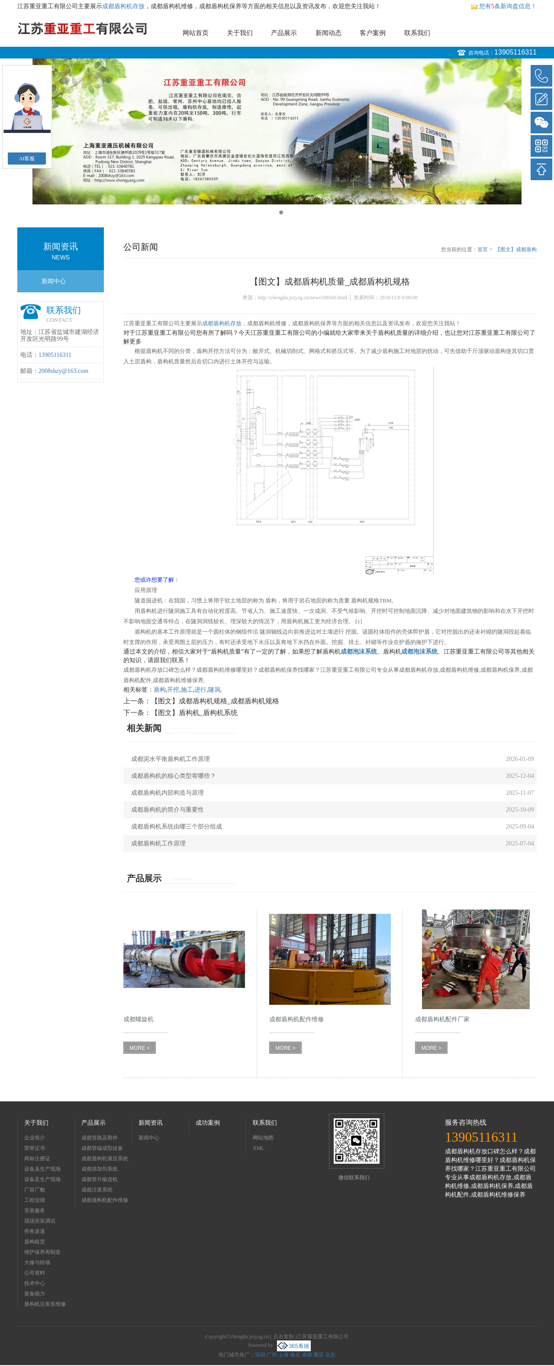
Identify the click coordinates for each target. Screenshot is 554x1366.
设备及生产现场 (42, 1169)
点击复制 (283, 1337)
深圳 (260, 1355)
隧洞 (214, 689)
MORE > (139, 1048)
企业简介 (34, 1138)
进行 (200, 689)
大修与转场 (37, 1262)
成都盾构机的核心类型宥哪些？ (173, 776)
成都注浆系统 (97, 1190)
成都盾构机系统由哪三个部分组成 (176, 826)
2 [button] (281, 212)
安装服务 (34, 1210)
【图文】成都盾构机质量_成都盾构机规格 (516, 249)
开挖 (173, 689)
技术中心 (34, 1283)
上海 (283, 1355)
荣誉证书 (34, 1148)
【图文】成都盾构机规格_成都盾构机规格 (215, 701)
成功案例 (208, 1123)
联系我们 (417, 32)
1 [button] (273, 212)
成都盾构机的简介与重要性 (167, 809)
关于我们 (240, 32)
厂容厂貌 (34, 1190)
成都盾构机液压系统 (104, 1159)
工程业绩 (34, 1200)
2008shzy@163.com (63, 371)
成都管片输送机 (99, 1179)
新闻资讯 (150, 1123)
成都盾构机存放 (123, 6)
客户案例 (373, 32)
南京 (295, 1355)
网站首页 (196, 32)
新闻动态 (328, 32)
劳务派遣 (34, 1231)
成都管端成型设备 (102, 1148)
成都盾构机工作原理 (158, 843)
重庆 (318, 1355)
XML (258, 1148)
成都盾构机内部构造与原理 (167, 793)
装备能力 (34, 1294)
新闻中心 (54, 281)
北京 (330, 1355)
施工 (187, 689)
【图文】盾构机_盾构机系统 (194, 712)
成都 (307, 1355)
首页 (482, 249)
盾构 (160, 689)
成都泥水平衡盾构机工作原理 (170, 759)
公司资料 (34, 1273)
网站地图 (263, 1138)
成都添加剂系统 (99, 1169)
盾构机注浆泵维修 (45, 1304)
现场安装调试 (39, 1221)
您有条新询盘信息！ (504, 6)
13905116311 (515, 52)
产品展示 (284, 32)
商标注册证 (37, 1159)
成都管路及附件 (99, 1138)
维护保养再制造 (42, 1252)
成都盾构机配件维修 (104, 1200)
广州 (272, 1355)
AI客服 (27, 158)
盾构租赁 (34, 1242)
